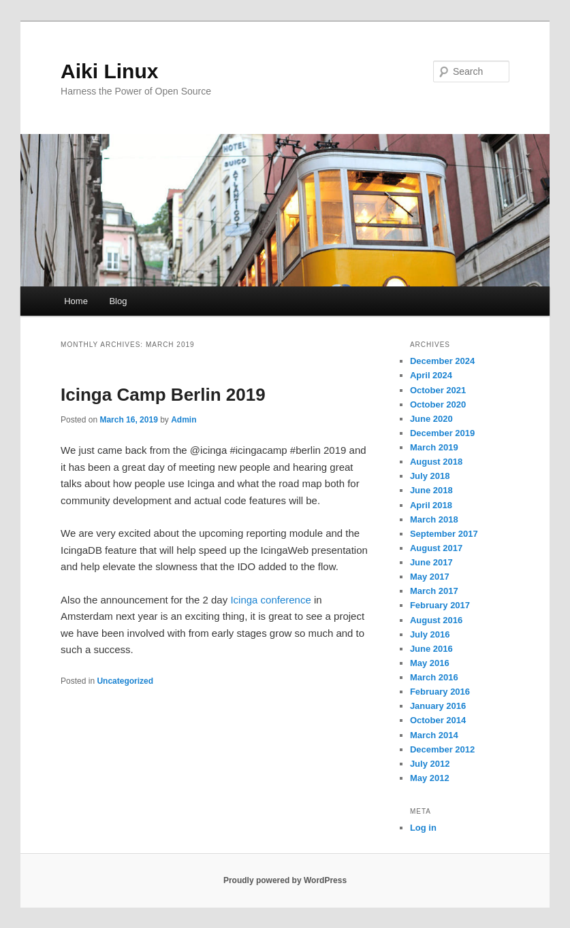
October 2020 (438, 404)
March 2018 (434, 519)
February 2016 (440, 691)
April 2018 (431, 505)
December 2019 (442, 433)
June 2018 (431, 490)
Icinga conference (269, 600)
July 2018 (430, 476)
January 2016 (438, 706)
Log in (423, 828)
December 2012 (442, 749)
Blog (118, 301)
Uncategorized (125, 681)
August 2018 (436, 462)
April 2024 (431, 375)
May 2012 (429, 778)
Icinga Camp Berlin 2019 (163, 394)
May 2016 (429, 663)
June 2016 (431, 649)
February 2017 (440, 605)
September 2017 (444, 534)
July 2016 (430, 634)
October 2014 (438, 720)
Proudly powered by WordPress (285, 880)
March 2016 (434, 677)
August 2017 (436, 548)
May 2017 (429, 576)
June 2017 (431, 562)
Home (76, 301)
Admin (183, 420)
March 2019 (434, 447)
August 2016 (436, 620)
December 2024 (442, 361)
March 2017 (434, 591)
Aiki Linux (109, 71)
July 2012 (430, 764)
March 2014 (434, 735)
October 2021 (438, 390)
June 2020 (431, 419)
